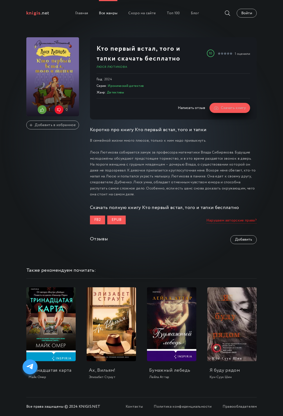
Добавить (243, 239)
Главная (81, 13)
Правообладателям (240, 406)
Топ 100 (173, 13)
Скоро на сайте (142, 13)
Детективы (115, 92)
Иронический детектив (126, 86)
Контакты (134, 406)
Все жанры (108, 13)
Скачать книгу (230, 108)
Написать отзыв (191, 108)
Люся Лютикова (112, 67)
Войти (246, 13)
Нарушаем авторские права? (231, 220)
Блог (195, 13)
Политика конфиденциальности (182, 406)
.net (37, 13)
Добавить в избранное (53, 125)
